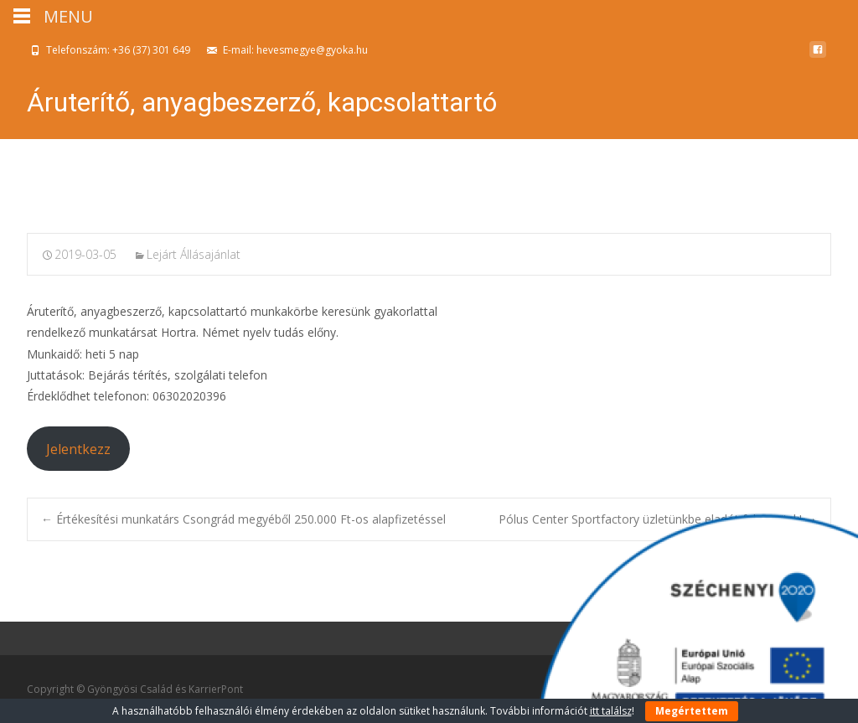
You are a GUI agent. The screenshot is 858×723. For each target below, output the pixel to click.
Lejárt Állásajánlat (193, 254)
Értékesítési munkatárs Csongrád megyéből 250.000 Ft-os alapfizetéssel (243, 519)
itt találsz (611, 711)
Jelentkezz (78, 449)
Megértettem (691, 711)
